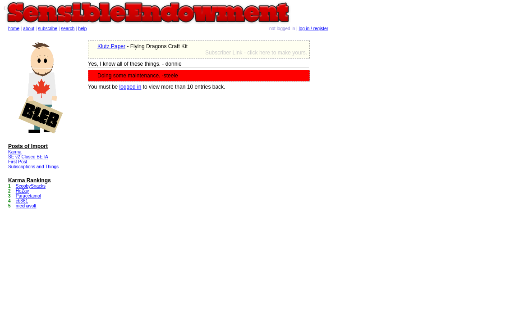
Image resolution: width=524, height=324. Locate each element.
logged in (131, 87)
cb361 (22, 200)
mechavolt (26, 205)
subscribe (47, 28)
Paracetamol (28, 196)
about (28, 28)
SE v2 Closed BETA (28, 156)
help (82, 28)
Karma (14, 151)
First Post (17, 161)
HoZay (22, 191)
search (67, 28)
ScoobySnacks (31, 186)
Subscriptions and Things (33, 166)
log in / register (313, 28)
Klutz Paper (111, 46)
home (13, 28)
